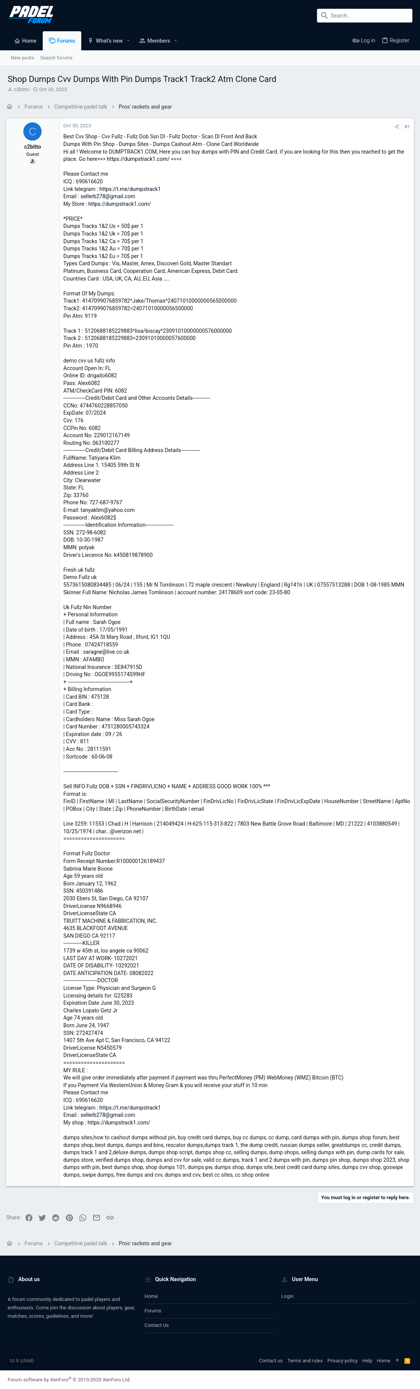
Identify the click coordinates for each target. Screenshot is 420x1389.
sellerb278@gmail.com (109, 196)
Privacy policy (342, 1360)
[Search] (364, 15)
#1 (406, 127)
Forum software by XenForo (69, 1380)
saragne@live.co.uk (108, 652)
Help (367, 1360)
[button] (128, 41)
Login (287, 1296)
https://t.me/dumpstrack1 (132, 189)
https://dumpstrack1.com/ (139, 159)
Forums (153, 1311)
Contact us (157, 1325)
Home (151, 1296)
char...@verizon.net (119, 831)
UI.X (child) (22, 1360)
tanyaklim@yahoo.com (109, 510)
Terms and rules (305, 1360)
